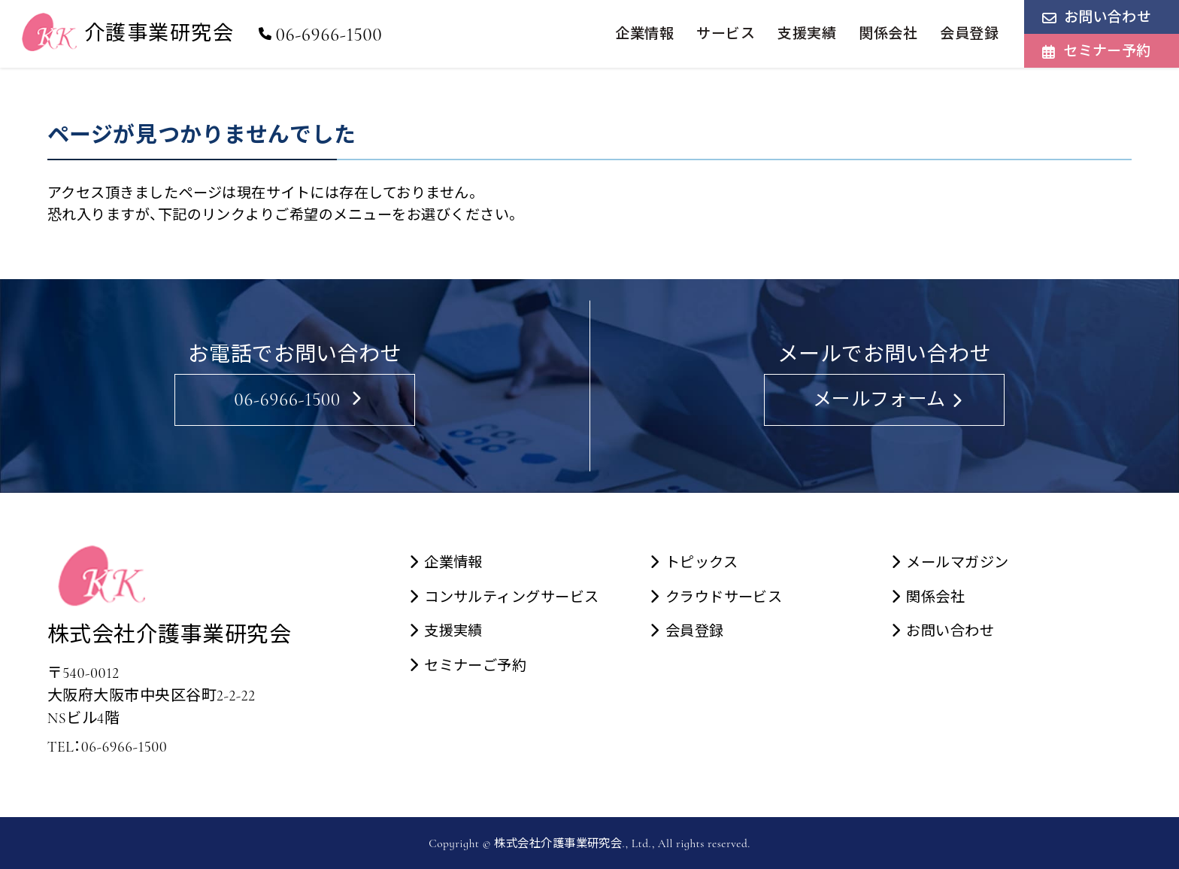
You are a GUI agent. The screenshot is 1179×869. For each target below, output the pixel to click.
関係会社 (888, 33)
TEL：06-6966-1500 (107, 747)
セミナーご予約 (475, 666)
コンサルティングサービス (511, 597)
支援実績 (806, 33)
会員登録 (969, 33)
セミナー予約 (1107, 50)
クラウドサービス (724, 597)
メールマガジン (957, 563)
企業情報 (644, 33)
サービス (725, 33)
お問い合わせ (1108, 17)
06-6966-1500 (320, 34)
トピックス (701, 563)
